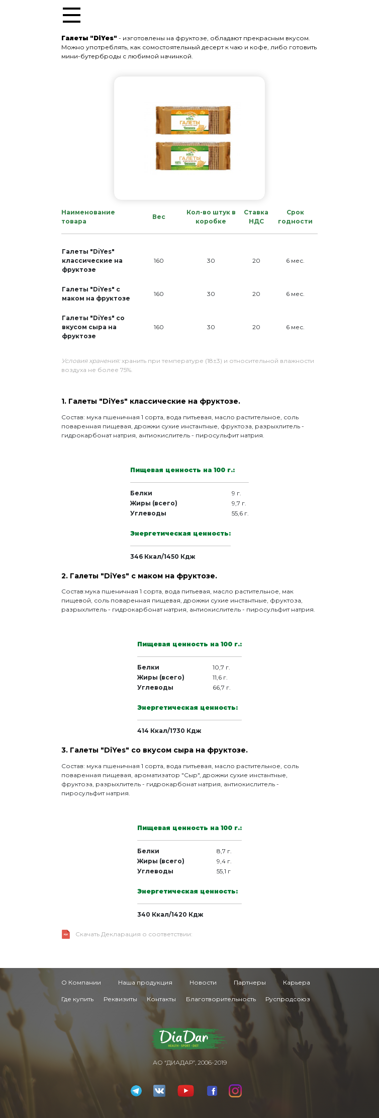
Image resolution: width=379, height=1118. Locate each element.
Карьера (296, 982)
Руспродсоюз (287, 999)
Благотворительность (221, 999)
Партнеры (250, 982)
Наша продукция (145, 982)
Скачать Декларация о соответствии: (134, 934)
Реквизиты (120, 999)
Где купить (77, 999)
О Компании (81, 982)
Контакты (161, 999)
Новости (203, 982)
